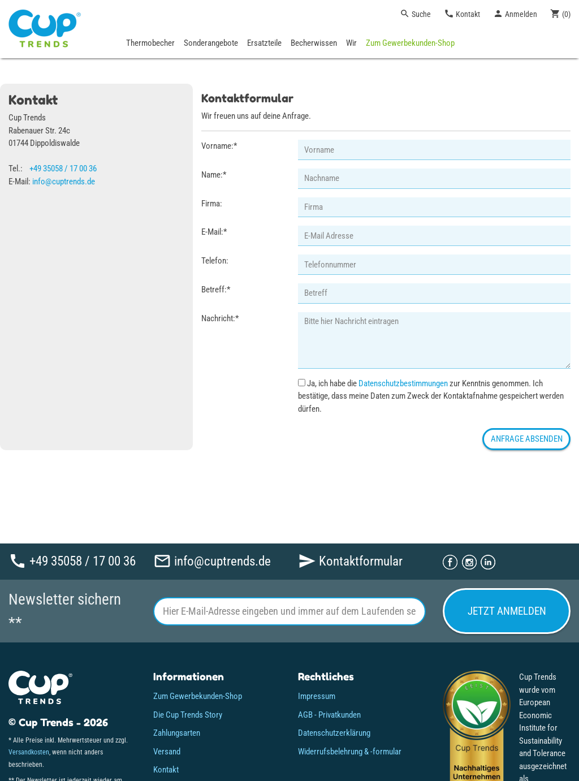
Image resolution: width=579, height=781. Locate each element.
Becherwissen (314, 43)
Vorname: (219, 146)
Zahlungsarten (176, 733)
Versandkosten (28, 752)
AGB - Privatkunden (329, 715)
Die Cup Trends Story (187, 715)
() (560, 13)
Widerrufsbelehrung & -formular (349, 752)
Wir (351, 43)
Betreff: (215, 289)
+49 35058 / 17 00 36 (63, 168)
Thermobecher (150, 43)
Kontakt (462, 13)
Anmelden (515, 13)
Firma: (211, 204)
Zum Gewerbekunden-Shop (410, 43)
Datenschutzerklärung (334, 733)
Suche (415, 13)
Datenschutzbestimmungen (403, 383)
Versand (166, 752)
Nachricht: (220, 318)
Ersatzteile (264, 43)
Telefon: (214, 261)
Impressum (316, 696)
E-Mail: (214, 232)
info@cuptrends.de (63, 181)
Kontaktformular (350, 560)
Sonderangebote (211, 43)
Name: (213, 175)
